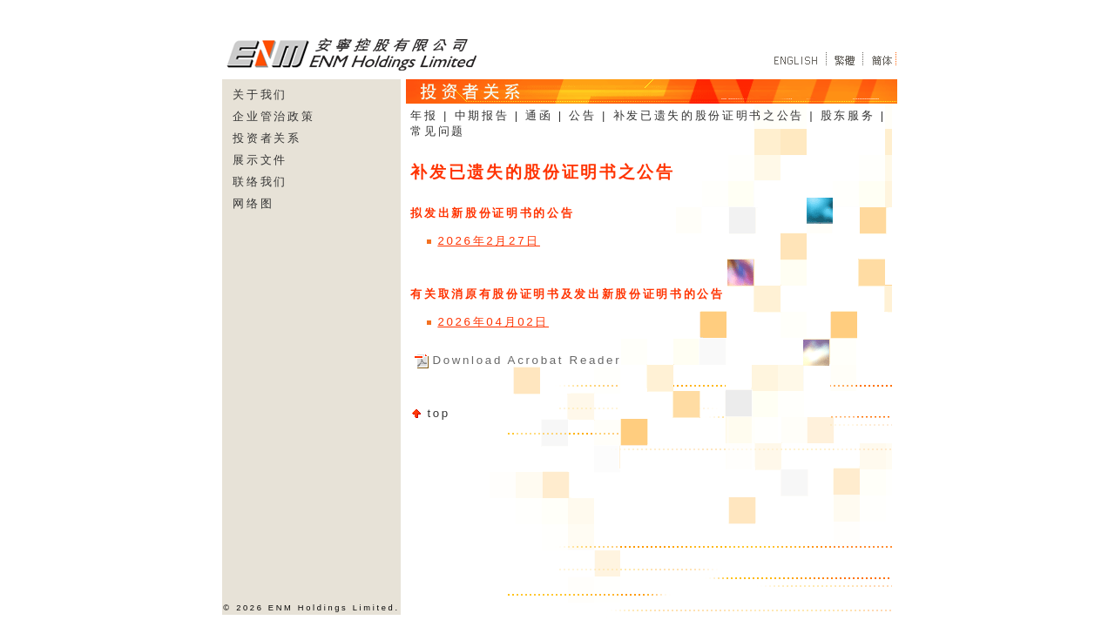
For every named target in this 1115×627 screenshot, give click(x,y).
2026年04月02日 (493, 321)
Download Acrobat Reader (526, 360)
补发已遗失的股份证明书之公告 (708, 115)
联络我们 (260, 181)
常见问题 (437, 131)
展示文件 (260, 159)
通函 (538, 115)
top (438, 413)
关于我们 (260, 94)
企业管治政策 (273, 116)
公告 (582, 115)
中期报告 (482, 115)
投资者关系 (267, 138)
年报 (423, 115)
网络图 (253, 203)
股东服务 (848, 115)
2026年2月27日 (488, 240)
